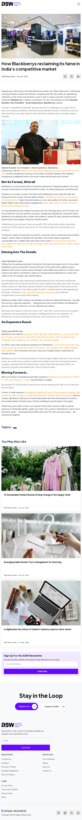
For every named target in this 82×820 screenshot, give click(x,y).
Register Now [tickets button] (28, 706)
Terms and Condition (9, 789)
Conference (6, 759)
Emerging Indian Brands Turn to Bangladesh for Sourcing (32, 562)
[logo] (11, 4)
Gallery (45, 763)
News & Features (8, 775)
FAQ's (3, 797)
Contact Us (47, 771)
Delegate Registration (10, 771)
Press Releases (49, 759)
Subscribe (42, 671)
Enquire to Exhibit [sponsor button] (55, 706)
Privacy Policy (7, 786)
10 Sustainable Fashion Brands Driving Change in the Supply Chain (37, 495)
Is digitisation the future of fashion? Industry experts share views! (37, 629)
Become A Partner (8, 767)
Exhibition (5, 763)
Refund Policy (7, 793)
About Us (46, 767)
